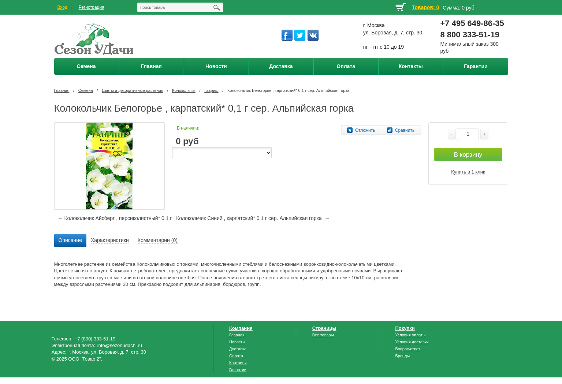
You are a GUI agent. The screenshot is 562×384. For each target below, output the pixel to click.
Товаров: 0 (425, 7)
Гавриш (211, 90)
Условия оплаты (410, 335)
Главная (62, 90)
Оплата (236, 356)
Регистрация (91, 7)
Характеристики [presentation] (110, 240)
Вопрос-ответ (407, 349)
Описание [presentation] (70, 240)
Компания (241, 328)
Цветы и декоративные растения (132, 90)
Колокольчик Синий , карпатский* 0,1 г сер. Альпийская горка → (253, 218)
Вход (62, 7)
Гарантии (237, 370)
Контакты (238, 363)
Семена (85, 90)
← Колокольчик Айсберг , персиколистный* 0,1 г (115, 218)
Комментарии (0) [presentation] (158, 240)
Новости (237, 342)
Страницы (324, 328)
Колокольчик (184, 90)
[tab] (70, 240)
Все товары (323, 335)
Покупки (404, 328)
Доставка (237, 349)
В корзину (468, 154)
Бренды (402, 356)
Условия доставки (411, 342)
